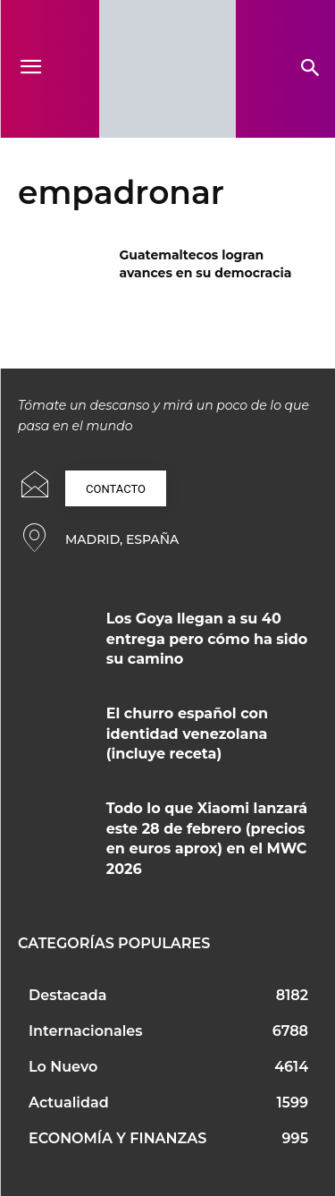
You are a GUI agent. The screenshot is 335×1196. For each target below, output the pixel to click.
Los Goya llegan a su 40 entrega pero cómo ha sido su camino (206, 638)
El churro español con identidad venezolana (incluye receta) (187, 733)
